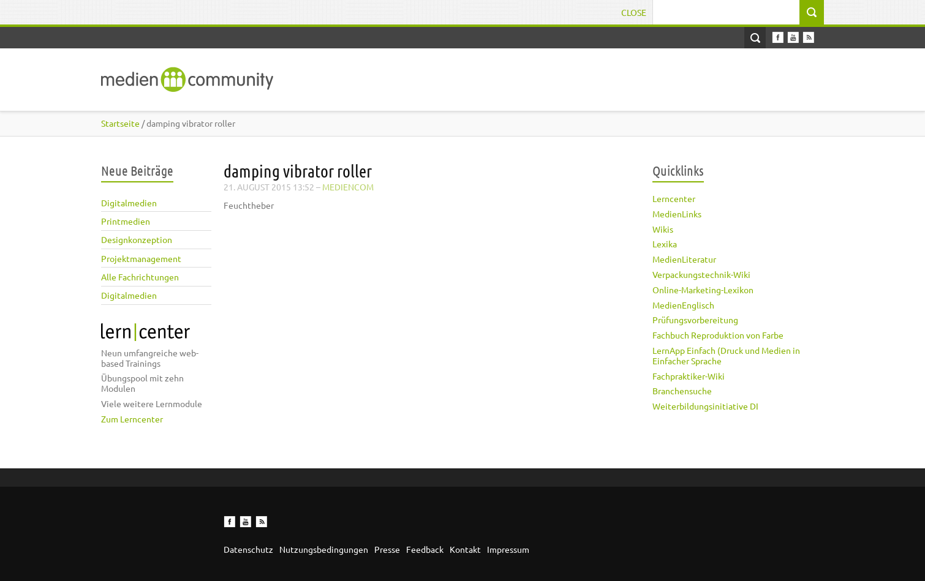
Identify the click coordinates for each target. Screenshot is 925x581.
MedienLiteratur (684, 258)
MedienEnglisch (683, 304)
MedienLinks (676, 213)
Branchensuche (682, 390)
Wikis (662, 228)
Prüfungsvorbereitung (695, 319)
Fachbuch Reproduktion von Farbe (717, 334)
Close (633, 12)
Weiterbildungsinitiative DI (705, 405)
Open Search (755, 37)
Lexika (664, 243)
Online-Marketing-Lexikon (702, 289)
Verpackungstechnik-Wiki (701, 274)
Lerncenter (673, 198)
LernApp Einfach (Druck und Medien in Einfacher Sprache (726, 355)
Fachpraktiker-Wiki (688, 375)
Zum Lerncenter (132, 418)
